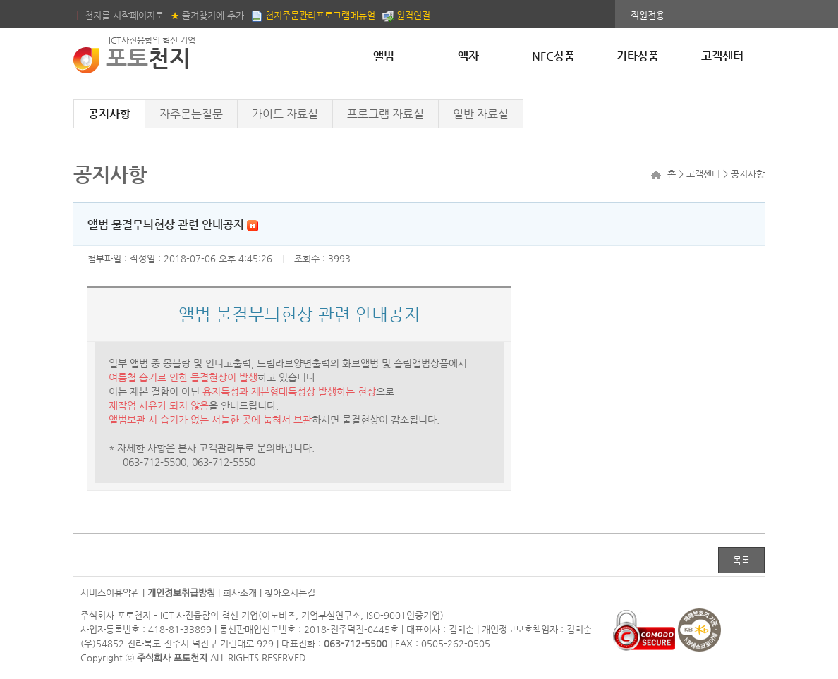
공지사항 (109, 114)
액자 (468, 56)
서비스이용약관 (110, 592)
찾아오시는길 (290, 592)
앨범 (383, 56)
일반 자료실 (481, 114)
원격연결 (406, 15)
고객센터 (722, 56)
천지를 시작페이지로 (118, 15)
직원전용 (647, 15)
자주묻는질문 (191, 114)
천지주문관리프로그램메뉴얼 (313, 15)
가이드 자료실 (285, 114)
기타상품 (638, 56)
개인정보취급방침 (181, 592)
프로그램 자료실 (385, 114)
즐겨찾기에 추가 (207, 15)
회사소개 (240, 592)
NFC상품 (553, 56)
